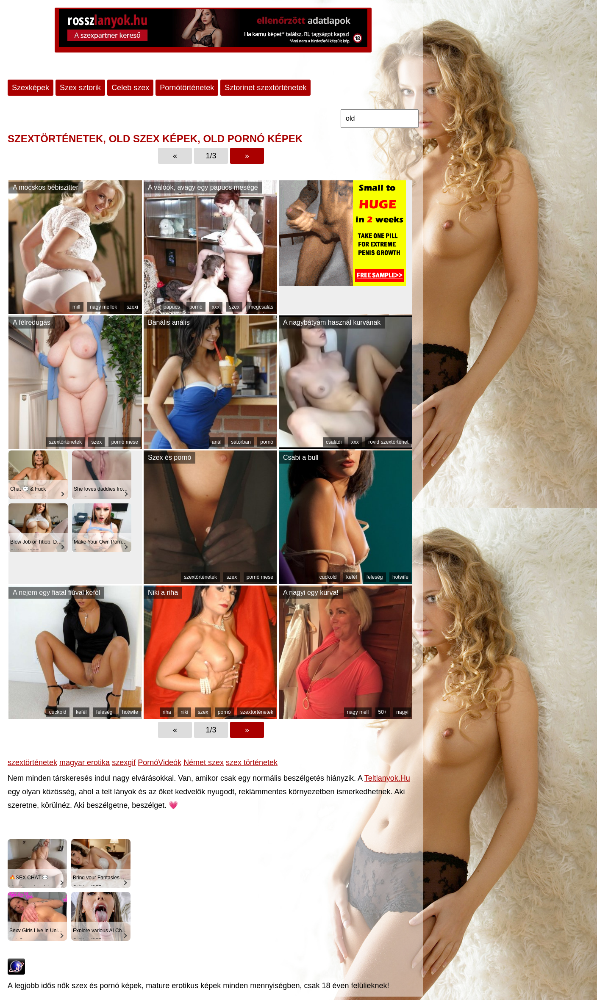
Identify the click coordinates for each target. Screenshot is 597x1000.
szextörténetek (65, 442)
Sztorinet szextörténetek (265, 87)
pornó (196, 307)
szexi (132, 307)
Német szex (203, 762)
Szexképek (30, 87)
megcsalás (261, 307)
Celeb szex (130, 87)
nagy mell (358, 712)
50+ (382, 712)
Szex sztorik (80, 87)
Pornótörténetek (187, 87)
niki (184, 712)
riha (167, 712)
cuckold (328, 577)
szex (234, 307)
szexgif (124, 762)
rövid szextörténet (388, 442)
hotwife (400, 577)
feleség (375, 577)
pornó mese (124, 442)
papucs (172, 307)
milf (76, 307)
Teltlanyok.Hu (387, 778)
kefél (351, 577)
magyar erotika (84, 762)
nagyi (402, 712)
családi (334, 442)
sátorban (241, 442)
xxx (215, 307)
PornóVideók (159, 762)
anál (217, 442)
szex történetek (252, 762)
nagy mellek (103, 307)
